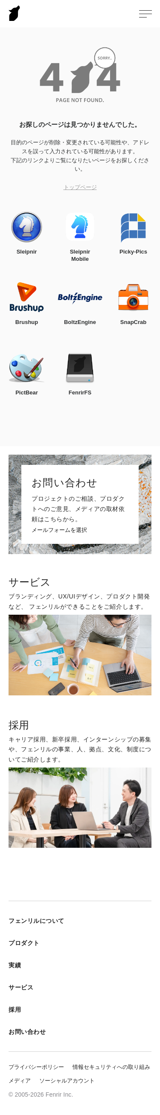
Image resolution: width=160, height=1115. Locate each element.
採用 (15, 1009)
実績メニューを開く (145, 965)
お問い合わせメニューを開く (145, 1031)
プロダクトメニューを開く (145, 943)
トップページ (80, 187)
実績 (15, 965)
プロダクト (24, 943)
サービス (21, 987)
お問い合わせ (27, 1031)
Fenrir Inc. (14, 13)
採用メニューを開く (145, 1009)
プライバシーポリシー (36, 1067)
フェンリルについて (36, 920)
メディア (20, 1080)
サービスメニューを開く (145, 987)
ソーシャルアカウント (67, 1080)
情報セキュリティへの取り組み (111, 1067)
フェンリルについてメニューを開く (145, 920)
